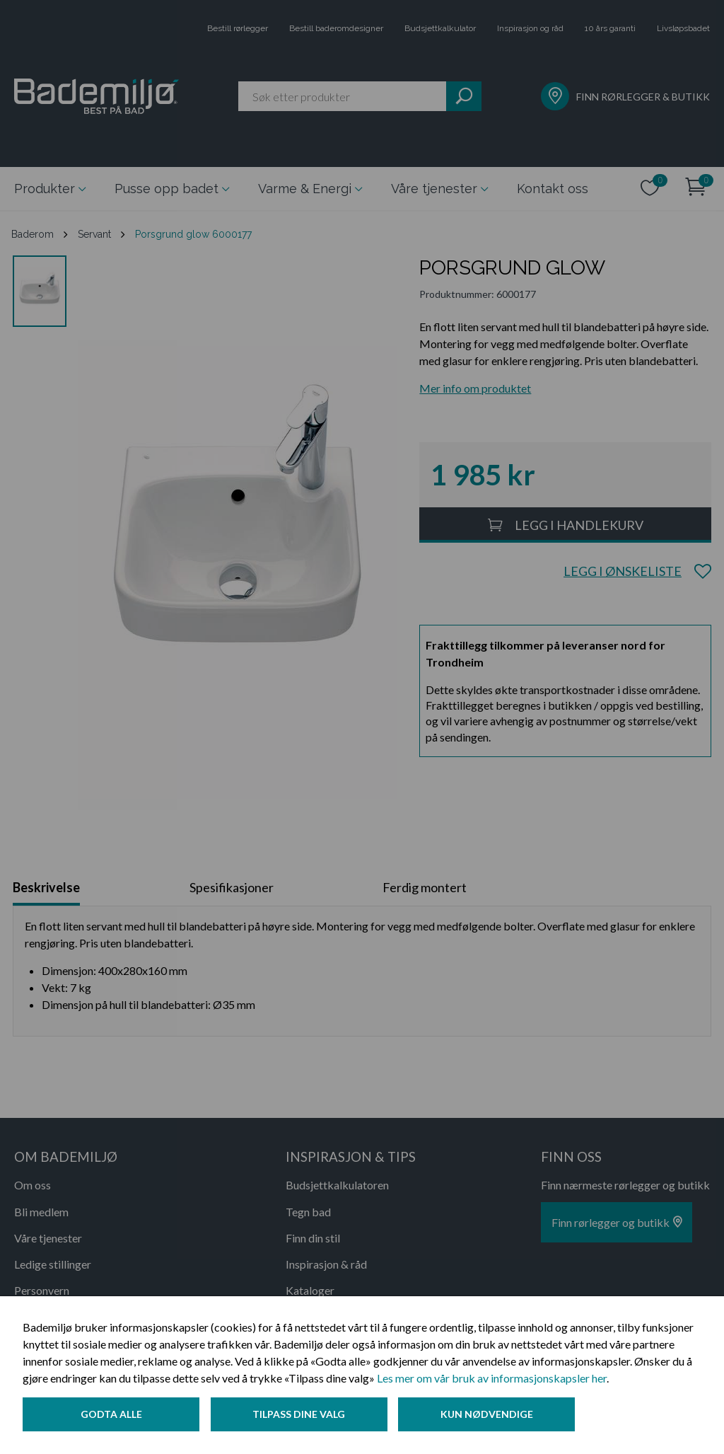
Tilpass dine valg (299, 1414)
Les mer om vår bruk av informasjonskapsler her (492, 1378)
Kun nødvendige (487, 1414)
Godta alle (111, 1414)
